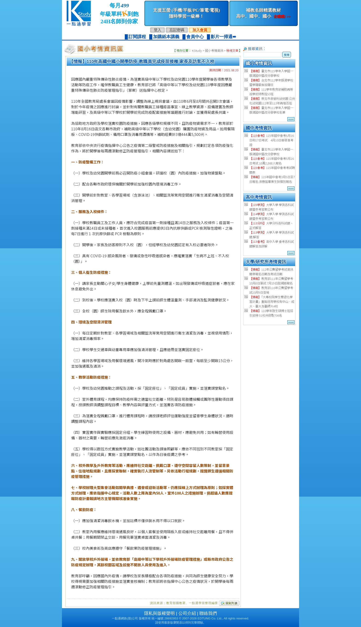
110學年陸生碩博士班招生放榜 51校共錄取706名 (271, 313)
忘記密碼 (176, 30)
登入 (157, 30)
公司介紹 (187, 613)
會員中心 (195, 36)
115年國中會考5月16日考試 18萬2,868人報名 (271, 160)
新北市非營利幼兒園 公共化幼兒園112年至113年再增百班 (272, 100)
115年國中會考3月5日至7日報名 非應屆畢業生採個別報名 (272, 179)
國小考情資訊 (214, 50)
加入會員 (199, 30)
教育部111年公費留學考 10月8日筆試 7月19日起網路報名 (271, 280)
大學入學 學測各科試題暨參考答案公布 (271, 207)
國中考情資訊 (259, 128)
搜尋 (286, 55)
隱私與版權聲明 (159, 613)
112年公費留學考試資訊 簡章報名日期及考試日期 (271, 271)
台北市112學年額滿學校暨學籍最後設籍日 (271, 82)
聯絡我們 (208, 613)
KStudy (197, 50)
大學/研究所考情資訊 (266, 261)
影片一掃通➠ (223, 36)
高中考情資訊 (259, 197)
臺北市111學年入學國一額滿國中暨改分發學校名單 (271, 110)
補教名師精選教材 (263, 13)
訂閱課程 (137, 36)
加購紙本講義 (166, 36)
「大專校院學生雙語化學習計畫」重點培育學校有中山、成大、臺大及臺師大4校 (271, 301)
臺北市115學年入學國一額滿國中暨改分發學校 (271, 73)
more (291, 119)
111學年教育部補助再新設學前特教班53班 (271, 91)
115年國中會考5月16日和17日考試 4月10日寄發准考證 (271, 140)
